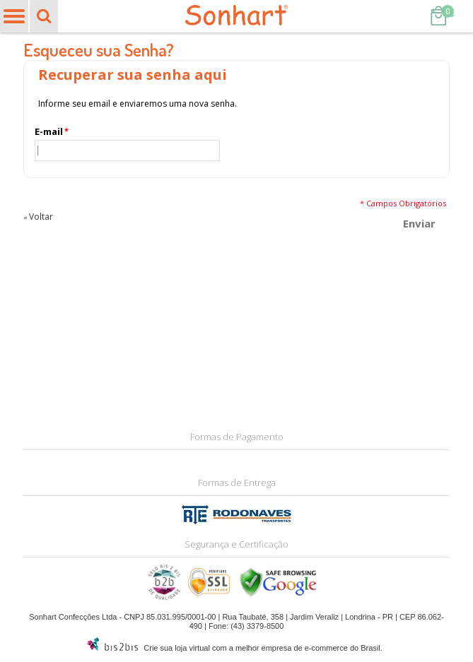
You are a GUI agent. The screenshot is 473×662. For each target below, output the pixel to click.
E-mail (49, 131)
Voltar (38, 217)
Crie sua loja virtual (177, 648)
